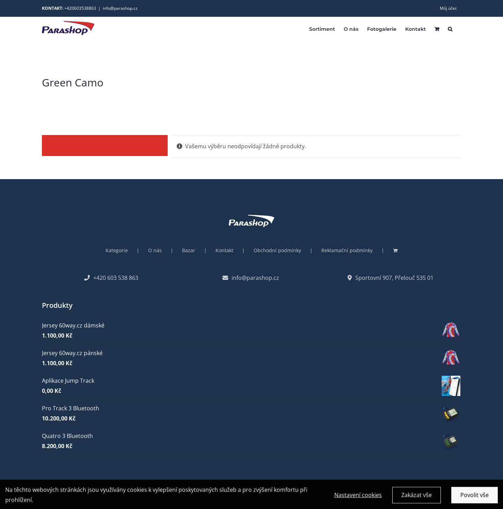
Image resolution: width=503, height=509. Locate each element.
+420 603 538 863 (111, 278)
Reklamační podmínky (347, 250)
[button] (450, 28)
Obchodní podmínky (277, 250)
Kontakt (224, 250)
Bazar (188, 250)
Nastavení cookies (358, 496)
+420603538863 (80, 8)
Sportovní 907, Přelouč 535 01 (390, 278)
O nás (155, 250)
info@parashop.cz (120, 8)
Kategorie (116, 250)
